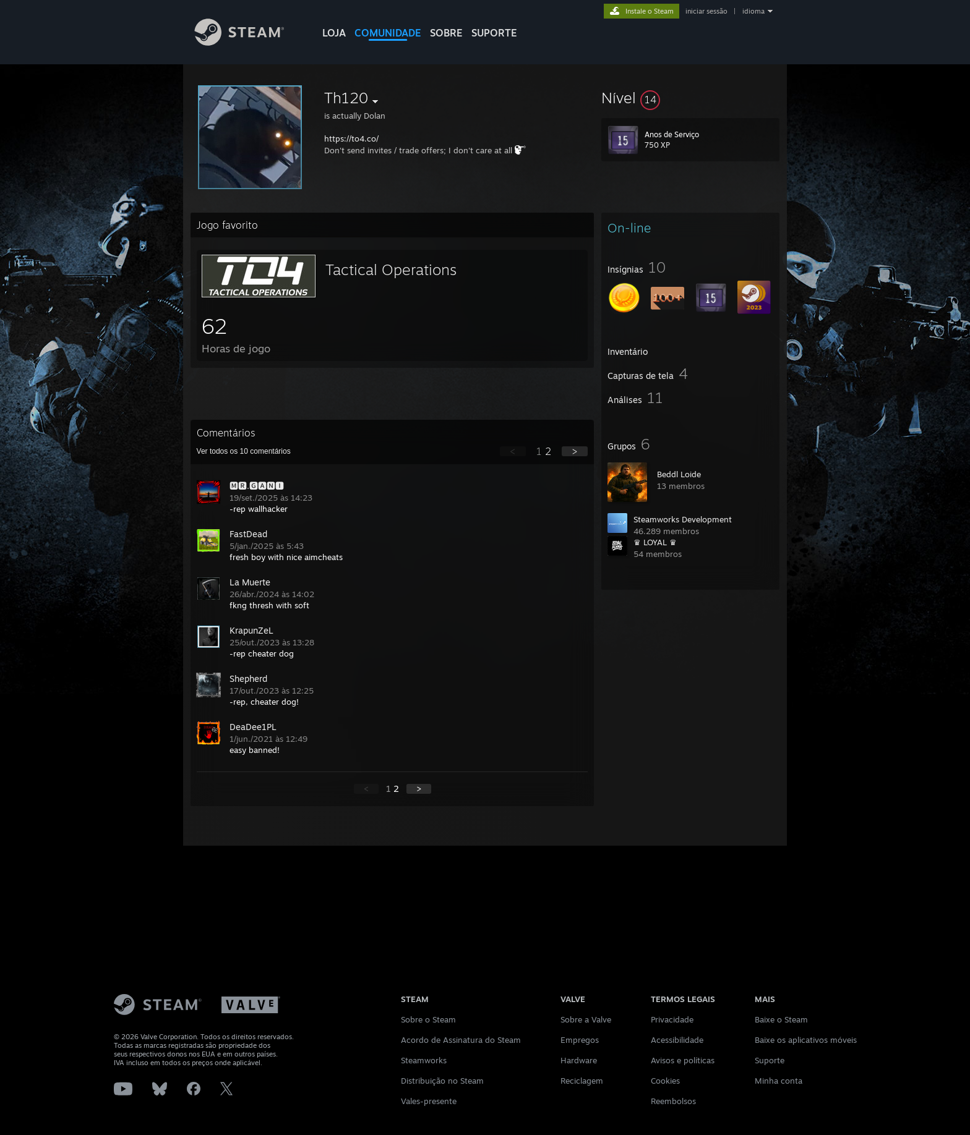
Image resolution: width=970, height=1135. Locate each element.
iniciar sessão (706, 11)
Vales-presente (429, 1101)
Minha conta (778, 1081)
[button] (690, 97)
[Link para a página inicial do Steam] (248, 42)
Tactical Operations (391, 269)
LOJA (334, 33)
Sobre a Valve (585, 1019)
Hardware (578, 1060)
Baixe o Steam (781, 1019)
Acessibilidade (677, 1040)
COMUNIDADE (387, 33)
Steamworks (424, 1060)
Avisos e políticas (683, 1060)
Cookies (665, 1081)
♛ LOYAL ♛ (655, 542)
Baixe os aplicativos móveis (806, 1040)
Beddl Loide (679, 474)
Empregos (579, 1040)
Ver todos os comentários (244, 451)
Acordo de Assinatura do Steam (461, 1040)
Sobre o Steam (428, 1019)
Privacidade (672, 1019)
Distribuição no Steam (442, 1081)
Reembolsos (673, 1101)
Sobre (446, 33)
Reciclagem (581, 1081)
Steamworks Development (682, 519)
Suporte (769, 1060)
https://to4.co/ (351, 138)
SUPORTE (494, 33)
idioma (753, 11)
